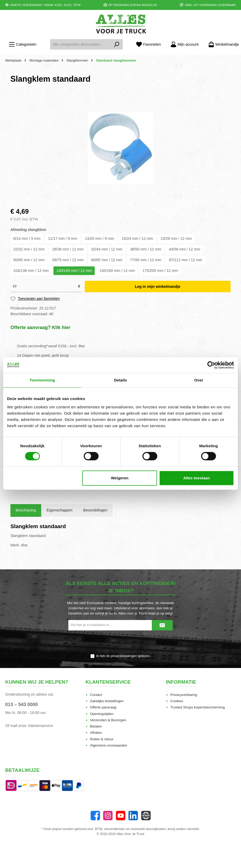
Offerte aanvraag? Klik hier (40, 327)
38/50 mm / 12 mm (145, 249)
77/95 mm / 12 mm (145, 260)
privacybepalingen (124, 656)
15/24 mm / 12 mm (137, 238)
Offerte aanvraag (103, 707)
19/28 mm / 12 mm (176, 238)
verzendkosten (114, 829)
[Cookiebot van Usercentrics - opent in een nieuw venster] (211, 365)
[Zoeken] (117, 44)
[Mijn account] (184, 44)
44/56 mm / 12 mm (184, 249)
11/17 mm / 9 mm (62, 238)
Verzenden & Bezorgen (108, 720)
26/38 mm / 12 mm (67, 249)
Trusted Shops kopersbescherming (197, 707)
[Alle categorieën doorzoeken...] (80, 44)
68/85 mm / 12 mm (106, 260)
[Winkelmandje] (222, 44)
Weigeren (119, 478)
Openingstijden (101, 714)
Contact (96, 695)
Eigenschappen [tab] (60, 510)
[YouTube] (120, 815)
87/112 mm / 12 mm (185, 260)
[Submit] (162, 625)
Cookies (176, 701)
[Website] (146, 815)
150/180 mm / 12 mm (117, 271)
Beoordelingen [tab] (95, 510)
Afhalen (96, 733)
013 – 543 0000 (21, 704)
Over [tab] (198, 380)
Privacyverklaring (183, 695)
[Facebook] (95, 815)
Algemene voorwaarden (108, 745)
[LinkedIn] (133, 815)
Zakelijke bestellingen (107, 701)
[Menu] (22, 44)
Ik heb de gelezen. (123, 656)
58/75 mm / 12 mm (67, 260)
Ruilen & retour (101, 739)
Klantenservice (40, 726)
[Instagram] (108, 815)
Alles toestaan (196, 478)
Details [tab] (120, 380)
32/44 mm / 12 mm (106, 249)
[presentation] (120, 642)
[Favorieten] (148, 44)
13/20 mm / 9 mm (99, 238)
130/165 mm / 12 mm (74, 271)
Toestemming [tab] (42, 380)
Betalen (96, 726)
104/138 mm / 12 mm (31, 271)
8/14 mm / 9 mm (26, 238)
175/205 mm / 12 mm (160, 271)
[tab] (25, 510)
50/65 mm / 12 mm (29, 260)
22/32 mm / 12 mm (29, 249)
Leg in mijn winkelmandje (157, 286)
